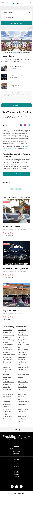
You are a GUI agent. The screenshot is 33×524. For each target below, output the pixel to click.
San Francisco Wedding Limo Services (7, 412)
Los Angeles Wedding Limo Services (7, 377)
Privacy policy (16, 454)
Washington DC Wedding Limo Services (22, 419)
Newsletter (16, 464)
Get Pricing (16, 105)
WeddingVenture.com (21, 494)
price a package (16, 174)
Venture (13, 3)
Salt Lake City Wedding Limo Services (22, 397)
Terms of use (16, 452)
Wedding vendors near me (16, 449)
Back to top (16, 430)
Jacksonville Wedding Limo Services (7, 370)
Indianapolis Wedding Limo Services (22, 362)
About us (16, 477)
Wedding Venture (16, 437)
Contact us (16, 479)
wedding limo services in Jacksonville (16, 147)
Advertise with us (16, 474)
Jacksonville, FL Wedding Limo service (15, 117)
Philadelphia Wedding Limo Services (7, 389)
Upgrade (14, 52)
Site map (16, 462)
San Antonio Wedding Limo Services (7, 404)
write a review (16, 189)
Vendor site (16, 467)
